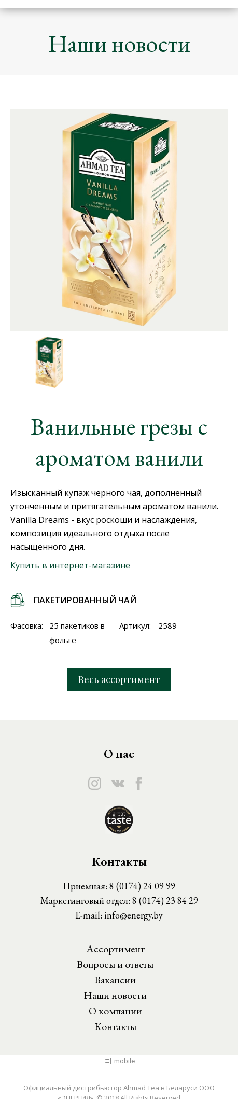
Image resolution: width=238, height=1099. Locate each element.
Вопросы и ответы (115, 964)
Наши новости (115, 995)
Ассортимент (115, 948)
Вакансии (115, 980)
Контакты (115, 1026)
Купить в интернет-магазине (70, 565)
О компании (115, 1011)
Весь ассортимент (119, 679)
